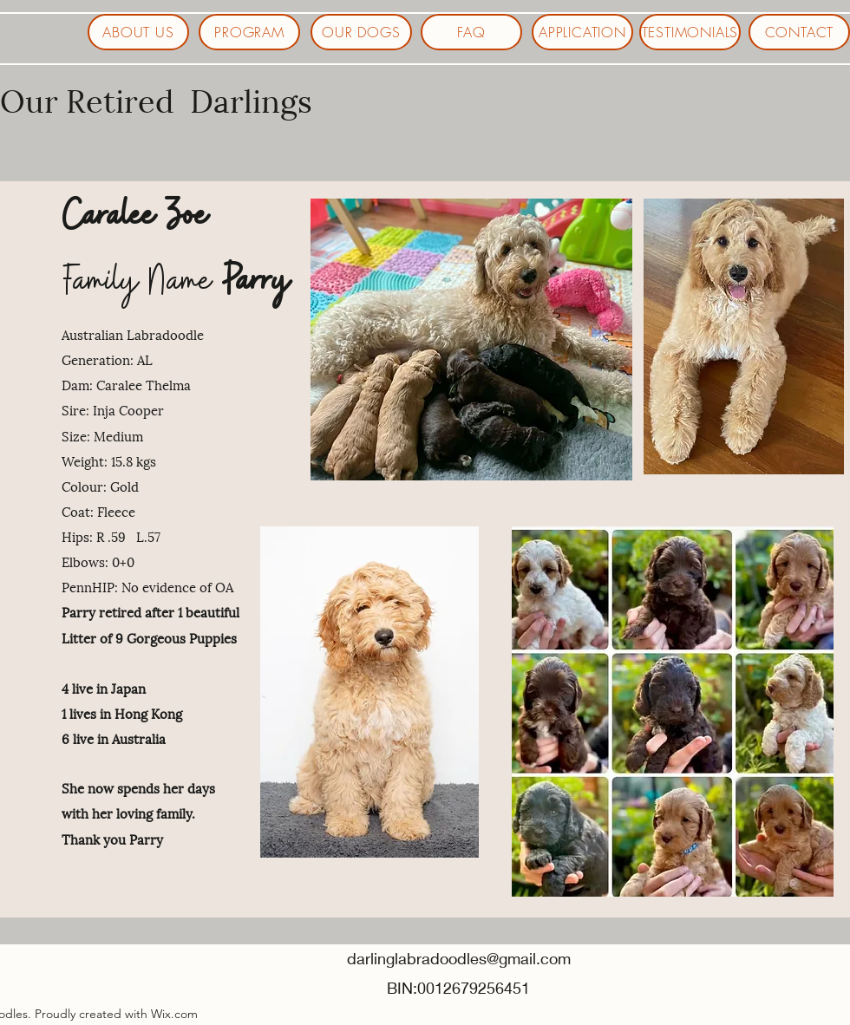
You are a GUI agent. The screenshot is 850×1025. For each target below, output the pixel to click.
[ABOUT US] (138, 32)
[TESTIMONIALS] (690, 32)
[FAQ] (471, 32)
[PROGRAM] (249, 32)
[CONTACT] (799, 32)
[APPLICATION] (582, 32)
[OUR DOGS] (361, 32)
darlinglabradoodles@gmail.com (459, 958)
